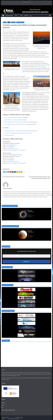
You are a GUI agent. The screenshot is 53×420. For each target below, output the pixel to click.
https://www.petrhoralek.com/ (11, 161)
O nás (21, 15)
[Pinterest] (13, 172)
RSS (30, 15)
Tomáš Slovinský (13, 29)
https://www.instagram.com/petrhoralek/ (17, 163)
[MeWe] (15, 172)
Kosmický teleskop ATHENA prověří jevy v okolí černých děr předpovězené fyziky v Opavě (40, 177)
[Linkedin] (11, 172)
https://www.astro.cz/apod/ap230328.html (14, 119)
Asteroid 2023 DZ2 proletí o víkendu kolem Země (13, 176)
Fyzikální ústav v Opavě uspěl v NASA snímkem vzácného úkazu (18, 133)
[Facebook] (4, 172)
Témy (16, 15)
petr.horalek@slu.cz (10, 158)
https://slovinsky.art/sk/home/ (11, 148)
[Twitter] (6, 172)
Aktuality (4, 22)
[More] (22, 172)
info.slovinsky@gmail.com (11, 145)
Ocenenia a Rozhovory (20, 22)
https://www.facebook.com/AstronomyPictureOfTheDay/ (17, 122)
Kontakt (26, 15)
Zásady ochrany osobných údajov (8, 410)
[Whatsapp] (19, 172)
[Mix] (17, 172)
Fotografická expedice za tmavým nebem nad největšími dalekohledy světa (21, 130)
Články (9, 22)
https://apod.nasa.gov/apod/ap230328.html (14, 117)
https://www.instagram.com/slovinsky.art (17, 150)
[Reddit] (8, 172)
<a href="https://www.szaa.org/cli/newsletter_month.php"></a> (10, 351)
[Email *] (26, 256)
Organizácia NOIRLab (9, 135)
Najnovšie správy (9, 15)
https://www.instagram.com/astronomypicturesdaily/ (16, 124)
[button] (17, 15)
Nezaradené (13, 22)
